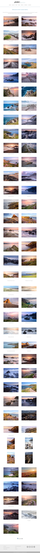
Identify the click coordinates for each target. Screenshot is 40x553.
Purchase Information (6, 547)
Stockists (4, 546)
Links (16, 547)
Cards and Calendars (18, 546)
